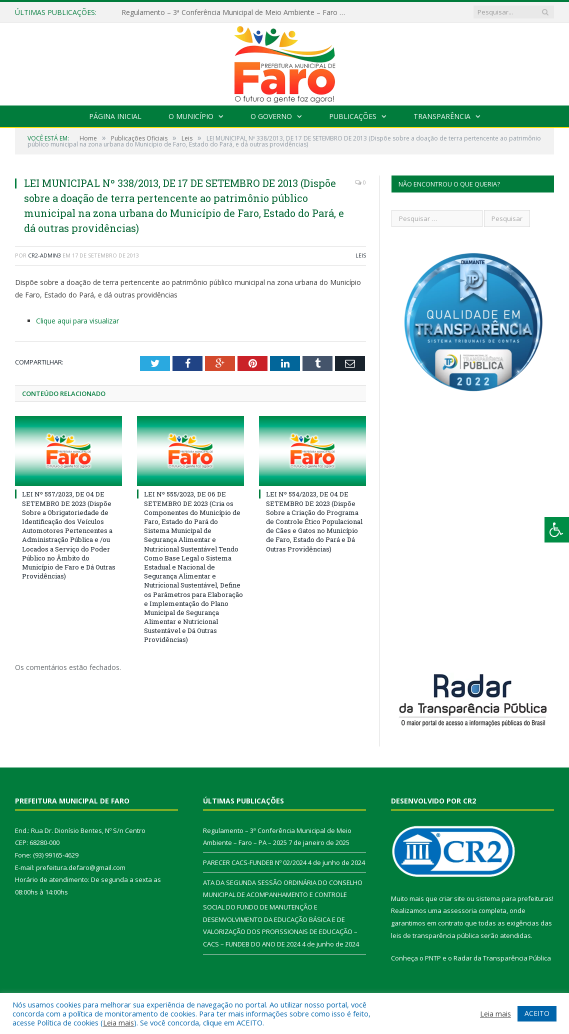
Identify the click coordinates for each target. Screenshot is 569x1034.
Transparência (442, 116)
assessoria (460, 910)
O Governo (271, 116)
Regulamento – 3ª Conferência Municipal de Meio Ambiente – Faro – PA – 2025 (237, 12)
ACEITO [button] (537, 1013)
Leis (361, 255)
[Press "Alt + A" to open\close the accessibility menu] (556, 529)
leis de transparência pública (435, 935)
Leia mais (118, 1023)
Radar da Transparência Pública (502, 958)
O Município (191, 116)
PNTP (433, 958)
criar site (452, 898)
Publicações (352, 116)
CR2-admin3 (44, 255)
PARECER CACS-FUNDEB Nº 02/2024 (254, 862)
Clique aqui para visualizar (77, 321)
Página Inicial (115, 116)
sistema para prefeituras (514, 898)
